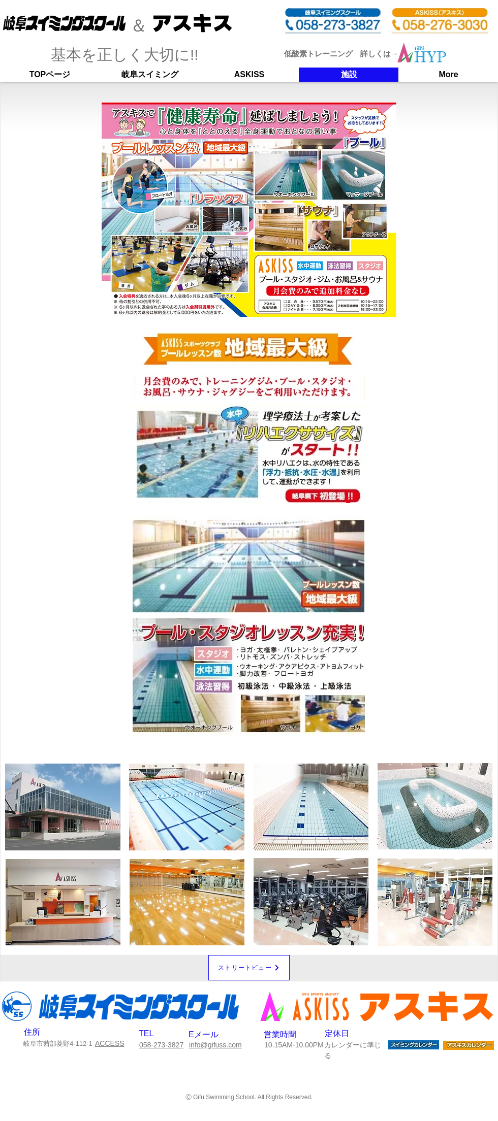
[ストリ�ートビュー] (249, 967)
